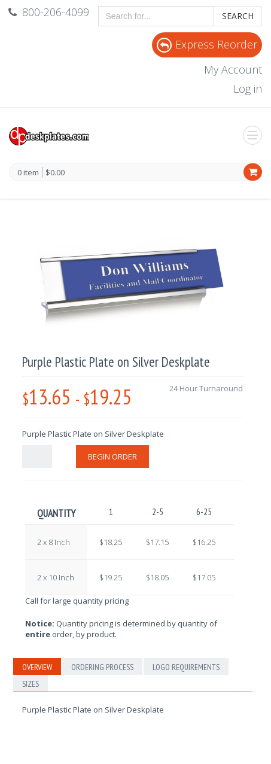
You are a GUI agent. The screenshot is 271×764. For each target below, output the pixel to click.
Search (238, 16)
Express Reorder (207, 44)
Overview (37, 667)
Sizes (30, 683)
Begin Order (112, 456)
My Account (233, 69)
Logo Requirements (186, 667)
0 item (28, 173)
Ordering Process (102, 667)
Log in (247, 88)
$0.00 (55, 172)
